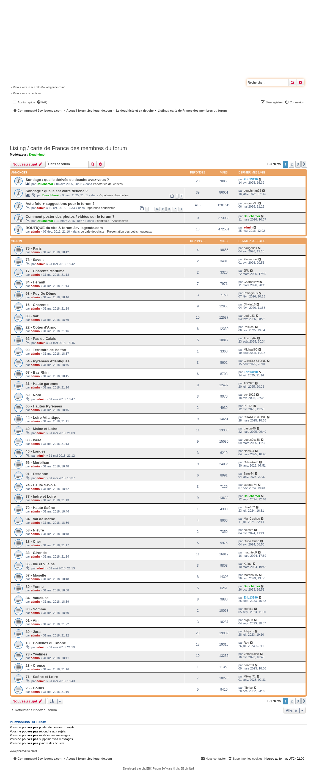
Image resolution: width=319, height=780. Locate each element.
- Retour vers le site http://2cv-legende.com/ (37, 87)
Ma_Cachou (252, 518)
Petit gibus (251, 293)
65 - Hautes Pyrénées (44, 406)
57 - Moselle (36, 575)
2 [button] (292, 164)
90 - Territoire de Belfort (46, 350)
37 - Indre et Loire (41, 496)
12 (168, 209)
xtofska (248, 608)
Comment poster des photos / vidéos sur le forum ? (70, 216)
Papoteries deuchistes (108, 184)
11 (163, 209)
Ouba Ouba (251, 541)
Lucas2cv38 (252, 439)
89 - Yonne (34, 587)
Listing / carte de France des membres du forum (68, 148)
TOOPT (249, 383)
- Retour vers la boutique (26, 93)
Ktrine (248, 563)
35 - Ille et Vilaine (40, 564)
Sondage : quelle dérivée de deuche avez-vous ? (67, 180)
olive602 (249, 507)
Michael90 (250, 349)
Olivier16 (249, 304)
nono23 (249, 665)
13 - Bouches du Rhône (46, 643)
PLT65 (248, 405)
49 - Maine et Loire (41, 429)
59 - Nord (33, 395)
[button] (304, 164)
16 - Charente (37, 305)
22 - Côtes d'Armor (42, 327)
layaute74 (250, 484)
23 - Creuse (35, 665)
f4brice (248, 687)
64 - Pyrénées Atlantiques (48, 361)
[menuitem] (42, 102)
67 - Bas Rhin (37, 372)
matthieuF (250, 552)
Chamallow (251, 281)
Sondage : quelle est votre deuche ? (57, 191)
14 (180, 209)
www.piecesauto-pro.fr (23, 751)
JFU (246, 270)
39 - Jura (33, 632)
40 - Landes (36, 451)
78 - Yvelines (36, 654)
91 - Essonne (37, 474)
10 (157, 209)
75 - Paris (34, 248)
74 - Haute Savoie (41, 485)
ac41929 (249, 394)
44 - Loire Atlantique (43, 417)
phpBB (146, 768)
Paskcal (249, 327)
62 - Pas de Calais (41, 339)
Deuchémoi (37, 154)
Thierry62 (250, 338)
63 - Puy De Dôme (41, 293)
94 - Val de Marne (40, 519)
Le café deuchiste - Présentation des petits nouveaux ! (117, 231)
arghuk (248, 620)
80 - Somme (36, 609)
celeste (248, 529)
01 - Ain (32, 620)
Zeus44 (249, 473)
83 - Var (32, 316)
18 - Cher (33, 541)
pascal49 (250, 428)
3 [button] (298, 164)
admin (41, 208)
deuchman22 (252, 190)
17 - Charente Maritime (45, 271)
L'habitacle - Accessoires (111, 220)
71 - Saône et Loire (42, 677)
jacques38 (250, 203)
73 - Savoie (35, 260)
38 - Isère (33, 440)
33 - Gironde (36, 553)
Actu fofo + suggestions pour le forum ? (60, 204)
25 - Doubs (35, 688)
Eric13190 (251, 179)
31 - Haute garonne (42, 384)
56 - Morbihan (37, 463)
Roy (246, 642)
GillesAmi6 (251, 462)
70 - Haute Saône (40, 508)
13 (174, 209)
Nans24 (249, 451)
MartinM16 (251, 575)
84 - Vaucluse (37, 598)
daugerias (250, 248)
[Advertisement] (147, 127)
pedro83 (249, 315)
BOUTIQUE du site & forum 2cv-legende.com (64, 228)
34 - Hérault (35, 282)
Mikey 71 (250, 676)
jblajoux (249, 631)
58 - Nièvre (35, 530)
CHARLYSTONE (255, 360)
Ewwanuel (250, 259)
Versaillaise (251, 653)
